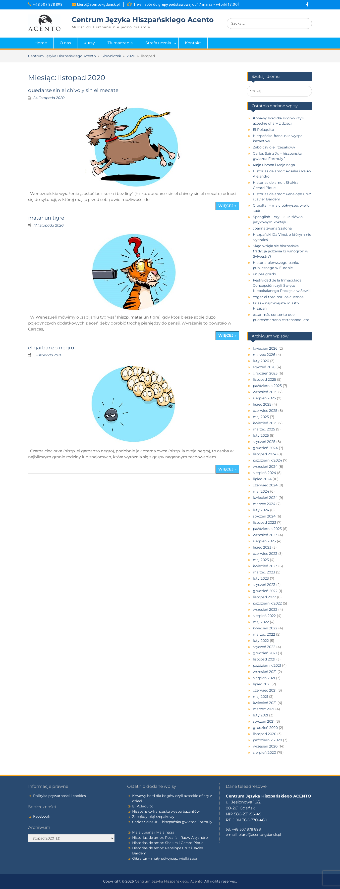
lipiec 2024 (262, 479)
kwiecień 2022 (265, 628)
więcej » (227, 205)
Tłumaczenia (120, 43)
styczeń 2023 (264, 584)
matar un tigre (46, 218)
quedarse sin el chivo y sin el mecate (73, 90)
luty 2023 (261, 578)
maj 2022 (261, 622)
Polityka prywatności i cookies (59, 796)
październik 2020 (267, 740)
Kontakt (193, 43)
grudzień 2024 (265, 448)
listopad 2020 (264, 734)
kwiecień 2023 (265, 566)
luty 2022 (261, 640)
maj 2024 (261, 491)
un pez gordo (264, 274)
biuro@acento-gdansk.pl (98, 4)
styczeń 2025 (264, 441)
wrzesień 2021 (265, 671)
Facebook (41, 816)
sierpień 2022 (264, 615)
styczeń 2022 (264, 647)
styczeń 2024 (264, 516)
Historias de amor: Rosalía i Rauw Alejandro (170, 837)
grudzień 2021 (265, 653)
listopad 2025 (264, 379)
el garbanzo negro (51, 348)
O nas (65, 43)
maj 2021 (260, 696)
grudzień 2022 (265, 591)
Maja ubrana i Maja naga (274, 165)
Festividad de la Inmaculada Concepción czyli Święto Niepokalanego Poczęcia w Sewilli (282, 285)
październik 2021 (267, 665)
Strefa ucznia (158, 43)
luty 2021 (260, 715)
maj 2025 (261, 417)
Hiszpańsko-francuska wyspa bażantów (166, 811)
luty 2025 (261, 435)
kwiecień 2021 (265, 703)
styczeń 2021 (264, 721)
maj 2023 (261, 560)
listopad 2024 (264, 454)
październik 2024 (267, 460)
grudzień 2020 (265, 727)
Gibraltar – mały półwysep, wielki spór (165, 858)
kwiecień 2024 (265, 497)
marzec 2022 (264, 634)
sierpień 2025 (264, 398)
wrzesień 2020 (265, 746)
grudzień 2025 (265, 373)
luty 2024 (261, 510)
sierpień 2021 (264, 678)
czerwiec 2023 (265, 553)
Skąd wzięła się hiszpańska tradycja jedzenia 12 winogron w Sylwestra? (280, 251)
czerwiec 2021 (265, 690)
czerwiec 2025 (265, 410)
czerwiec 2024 (265, 485)
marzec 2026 (264, 354)
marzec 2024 (264, 504)
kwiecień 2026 (265, 348)
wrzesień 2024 (265, 466)
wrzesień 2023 (265, 535)
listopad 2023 (264, 522)
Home (41, 43)
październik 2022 (267, 603)
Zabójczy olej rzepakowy (274, 147)
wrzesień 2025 (265, 392)
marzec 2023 (264, 572)
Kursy (89, 43)
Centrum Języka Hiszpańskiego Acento (143, 19)
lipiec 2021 (262, 684)
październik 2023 (267, 528)
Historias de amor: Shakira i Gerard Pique (167, 843)
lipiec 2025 (262, 404)
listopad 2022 (264, 597)
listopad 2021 (264, 659)
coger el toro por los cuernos (278, 297)
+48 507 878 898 (48, 4)
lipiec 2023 (262, 547)
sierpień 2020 (264, 752)
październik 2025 (267, 385)
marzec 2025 (264, 429)
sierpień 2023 (264, 541)
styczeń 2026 (264, 367)
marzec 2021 (263, 709)
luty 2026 (261, 361)
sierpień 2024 (264, 472)
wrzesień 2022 (265, 609)
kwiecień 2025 (265, 423)
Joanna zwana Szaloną (272, 228)
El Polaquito (263, 129)
